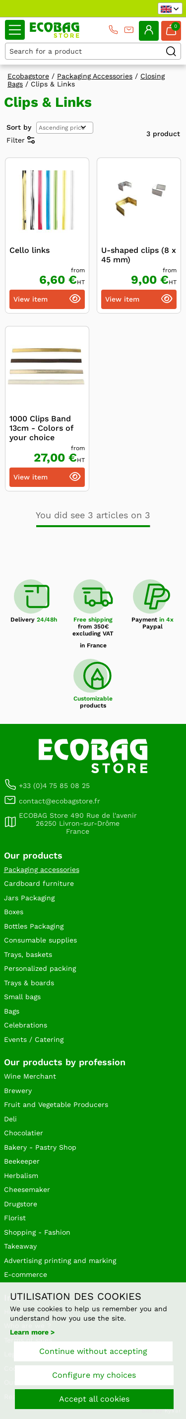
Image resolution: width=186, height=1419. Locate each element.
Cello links (29, 250)
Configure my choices (94, 1375)
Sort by (18, 127)
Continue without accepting (93, 1351)
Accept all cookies (94, 1399)
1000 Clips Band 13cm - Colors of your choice (41, 428)
